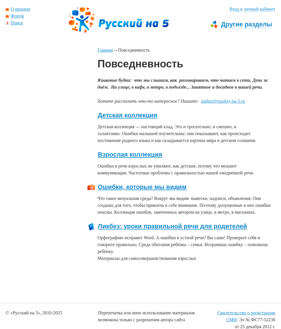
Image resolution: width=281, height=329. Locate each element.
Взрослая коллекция (130, 154)
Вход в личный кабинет (252, 9)
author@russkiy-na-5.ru (223, 101)
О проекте (20, 9)
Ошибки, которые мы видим (142, 187)
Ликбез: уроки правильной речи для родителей (172, 226)
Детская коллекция (127, 115)
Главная (105, 50)
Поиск (17, 22)
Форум (17, 15)
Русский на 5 (119, 20)
